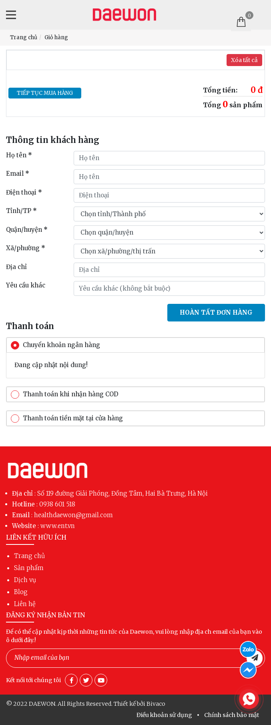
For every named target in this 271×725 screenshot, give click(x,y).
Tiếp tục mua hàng (45, 93)
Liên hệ (25, 604)
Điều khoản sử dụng (164, 715)
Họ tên (19, 155)
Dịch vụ (25, 580)
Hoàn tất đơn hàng (216, 312)
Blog (21, 592)
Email (17, 173)
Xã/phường (25, 248)
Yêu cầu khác (25, 285)
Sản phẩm (29, 568)
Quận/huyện (27, 229)
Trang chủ (23, 37)
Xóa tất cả (244, 60)
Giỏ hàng (56, 37)
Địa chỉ (16, 267)
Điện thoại (24, 192)
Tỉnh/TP (21, 211)
